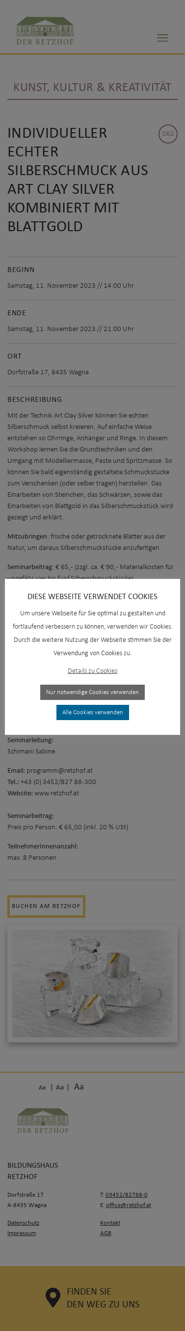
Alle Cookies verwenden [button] (92, 712)
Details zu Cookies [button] (92, 671)
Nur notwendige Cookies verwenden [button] (92, 692)
